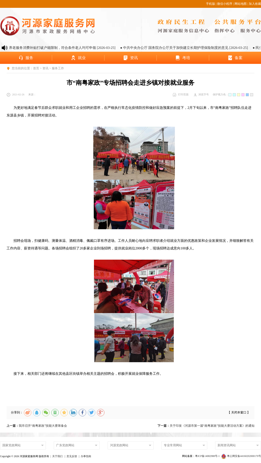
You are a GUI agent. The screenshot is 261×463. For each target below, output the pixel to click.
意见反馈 (72, 456)
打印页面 (180, 95)
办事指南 (86, 456)
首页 (36, 68)
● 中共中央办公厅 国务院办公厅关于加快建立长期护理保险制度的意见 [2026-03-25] (189, 48)
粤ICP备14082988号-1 (207, 456)
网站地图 (240, 3)
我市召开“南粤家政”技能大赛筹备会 (37, 425)
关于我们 (57, 456)
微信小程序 (224, 3)
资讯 (45, 68)
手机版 (210, 3)
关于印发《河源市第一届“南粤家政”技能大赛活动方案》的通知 (205, 425)
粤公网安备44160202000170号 (241, 456)
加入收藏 (255, 3)
